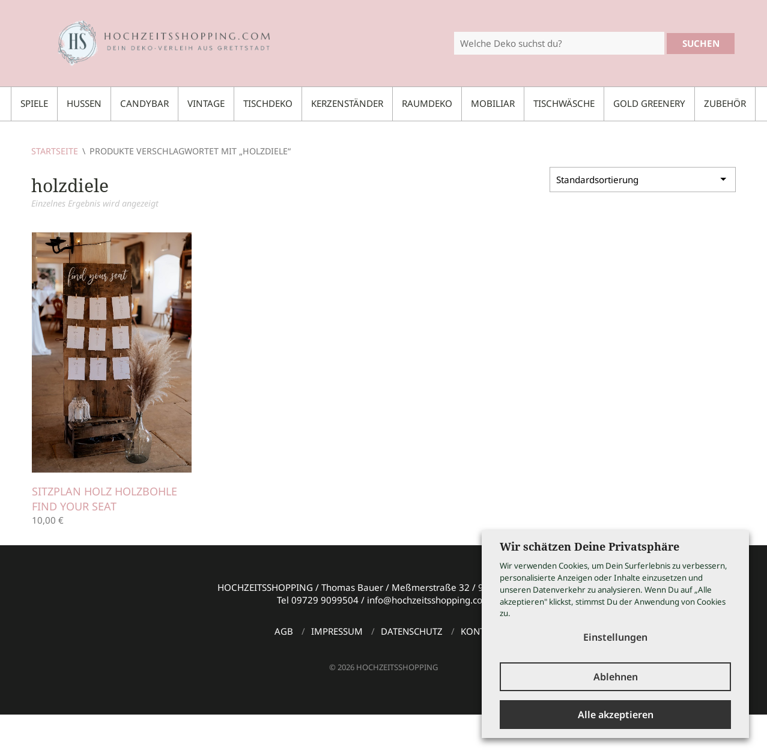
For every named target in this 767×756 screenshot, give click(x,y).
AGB (283, 631)
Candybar (144, 103)
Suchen (701, 43)
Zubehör (725, 103)
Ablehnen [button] (615, 676)
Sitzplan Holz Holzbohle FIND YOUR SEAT (104, 498)
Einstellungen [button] (615, 637)
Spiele (34, 103)
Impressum (337, 631)
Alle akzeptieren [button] (615, 714)
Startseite (54, 151)
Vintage (206, 103)
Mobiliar (493, 103)
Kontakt (480, 631)
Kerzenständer (347, 103)
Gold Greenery (649, 103)
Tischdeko (268, 103)
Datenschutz (412, 631)
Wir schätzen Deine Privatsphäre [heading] (589, 546)
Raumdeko (427, 103)
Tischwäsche (564, 103)
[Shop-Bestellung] (643, 179)
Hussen (84, 103)
